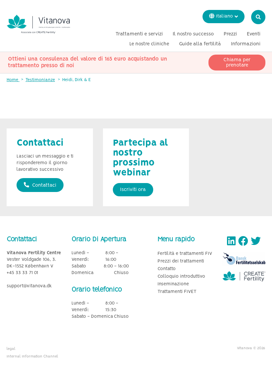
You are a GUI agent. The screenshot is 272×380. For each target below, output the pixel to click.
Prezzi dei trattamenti (181, 261)
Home (13, 79)
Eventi (253, 34)
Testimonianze (40, 79)
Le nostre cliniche (149, 44)
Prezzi (230, 34)
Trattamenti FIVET (177, 291)
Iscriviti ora (133, 189)
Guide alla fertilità (200, 44)
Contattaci (40, 185)
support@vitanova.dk (29, 286)
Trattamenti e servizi (139, 34)
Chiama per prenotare (236, 62)
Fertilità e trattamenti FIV (185, 253)
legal (11, 349)
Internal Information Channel (32, 356)
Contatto (167, 268)
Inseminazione (173, 284)
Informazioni (245, 44)
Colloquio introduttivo (181, 276)
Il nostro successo (193, 34)
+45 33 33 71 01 (22, 272)
